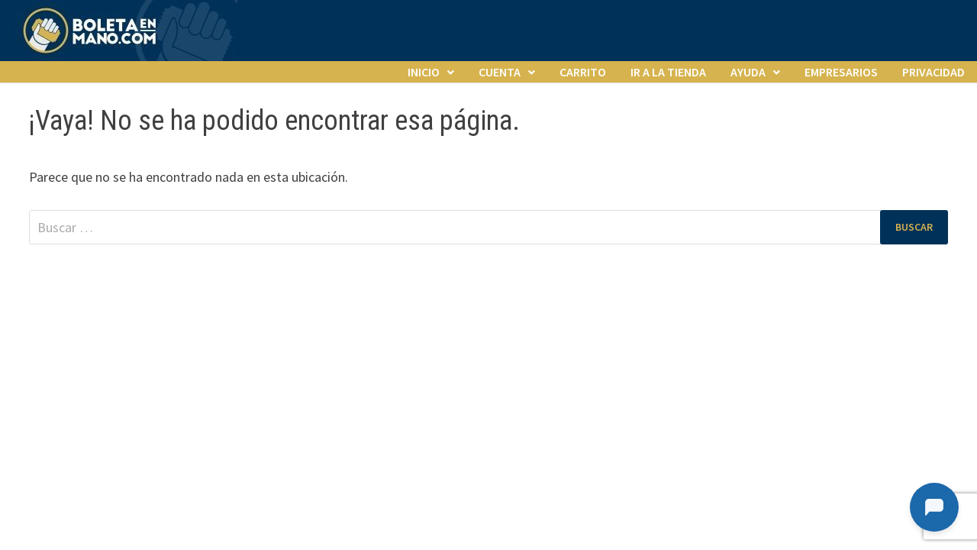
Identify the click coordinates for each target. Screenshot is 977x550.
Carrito (582, 71)
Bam (397, 299)
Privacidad (933, 71)
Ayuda (748, 71)
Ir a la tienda (668, 71)
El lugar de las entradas (182, 299)
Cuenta (500, 71)
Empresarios (841, 71)
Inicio (424, 71)
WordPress (347, 299)
